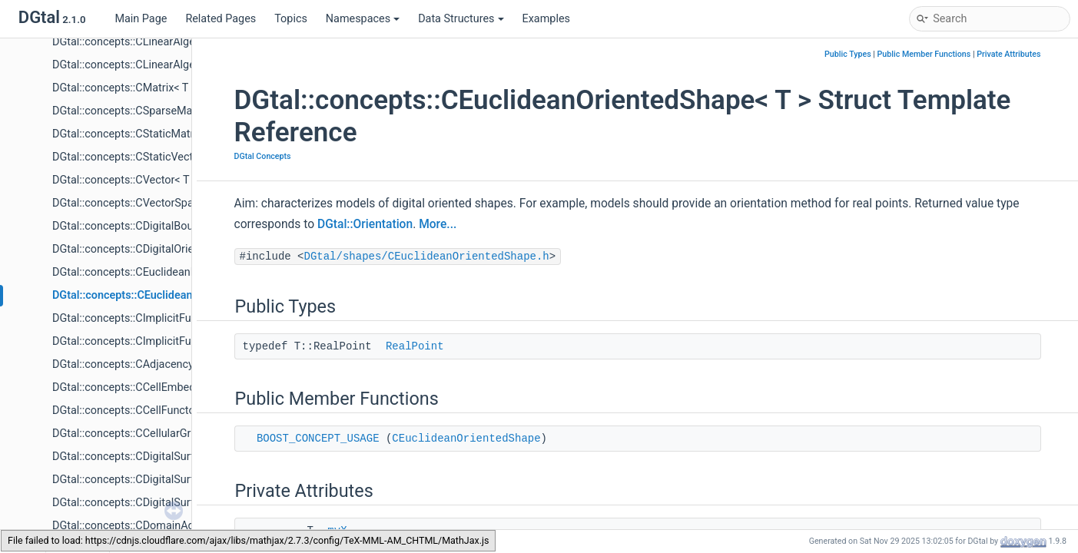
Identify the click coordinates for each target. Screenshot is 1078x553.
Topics (290, 18)
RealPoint (415, 346)
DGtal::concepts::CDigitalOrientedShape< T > (161, 249)
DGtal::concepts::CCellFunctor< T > (137, 410)
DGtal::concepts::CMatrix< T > (124, 87)
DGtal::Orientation (365, 224)
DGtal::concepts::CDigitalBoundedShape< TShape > (177, 226)
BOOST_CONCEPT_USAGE (318, 438)
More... (437, 224)
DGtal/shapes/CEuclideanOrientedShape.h (426, 256)
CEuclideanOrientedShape (466, 438)
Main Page (140, 18)
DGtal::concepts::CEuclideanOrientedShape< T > (170, 295)
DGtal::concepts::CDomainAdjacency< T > (153, 525)
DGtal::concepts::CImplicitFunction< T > (148, 318)
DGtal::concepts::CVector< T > (124, 180)
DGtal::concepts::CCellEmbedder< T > (143, 387)
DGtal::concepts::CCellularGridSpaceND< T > (160, 433)
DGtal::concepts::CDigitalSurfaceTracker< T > (161, 502)
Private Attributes (1008, 54)
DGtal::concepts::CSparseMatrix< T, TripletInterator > (179, 111)
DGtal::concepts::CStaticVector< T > (139, 157)
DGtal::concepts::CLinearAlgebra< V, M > (150, 41)
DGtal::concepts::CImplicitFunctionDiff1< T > (160, 341)
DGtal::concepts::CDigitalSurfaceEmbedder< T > (168, 479)
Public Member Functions (924, 54)
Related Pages (220, 18)
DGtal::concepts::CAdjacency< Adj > (139, 364)
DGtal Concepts (262, 156)
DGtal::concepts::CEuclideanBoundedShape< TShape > (185, 272)
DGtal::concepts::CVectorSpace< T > (140, 203)
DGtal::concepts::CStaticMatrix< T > (138, 134)
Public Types (847, 54)
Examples (546, 18)
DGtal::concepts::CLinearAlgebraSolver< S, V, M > (171, 64)
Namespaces (363, 18)
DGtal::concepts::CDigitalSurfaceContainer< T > (167, 456)
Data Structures (460, 18)
